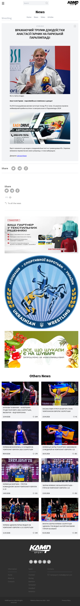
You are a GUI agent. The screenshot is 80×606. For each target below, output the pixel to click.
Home (29, 17)
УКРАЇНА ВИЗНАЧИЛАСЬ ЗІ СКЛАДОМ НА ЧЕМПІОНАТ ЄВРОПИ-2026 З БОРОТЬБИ (18, 448)
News (36, 17)
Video (43, 17)
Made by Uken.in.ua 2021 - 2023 (40, 600)
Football (32, 575)
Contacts (11, 581)
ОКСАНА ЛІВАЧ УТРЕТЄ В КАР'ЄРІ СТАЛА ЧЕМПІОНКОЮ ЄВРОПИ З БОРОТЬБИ (57, 410)
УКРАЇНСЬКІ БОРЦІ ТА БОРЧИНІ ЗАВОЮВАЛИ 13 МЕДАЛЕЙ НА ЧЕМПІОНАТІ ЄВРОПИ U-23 (59, 448)
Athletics (32, 591)
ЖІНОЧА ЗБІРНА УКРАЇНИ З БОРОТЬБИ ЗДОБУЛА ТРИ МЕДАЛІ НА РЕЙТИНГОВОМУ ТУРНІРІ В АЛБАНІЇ (58, 526)
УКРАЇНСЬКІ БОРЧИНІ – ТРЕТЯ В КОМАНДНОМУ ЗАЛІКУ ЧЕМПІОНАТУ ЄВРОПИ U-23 (20, 486)
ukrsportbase (22, 156)
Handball (32, 588)
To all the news (14, 203)
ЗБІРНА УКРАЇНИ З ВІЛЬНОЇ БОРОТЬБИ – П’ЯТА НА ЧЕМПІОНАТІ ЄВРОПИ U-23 (57, 486)
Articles (50, 17)
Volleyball (32, 585)
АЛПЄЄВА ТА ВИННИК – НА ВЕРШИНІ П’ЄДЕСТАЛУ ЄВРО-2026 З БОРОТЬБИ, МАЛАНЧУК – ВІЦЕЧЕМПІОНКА (17, 410)
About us (11, 578)
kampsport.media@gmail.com (61, 575)
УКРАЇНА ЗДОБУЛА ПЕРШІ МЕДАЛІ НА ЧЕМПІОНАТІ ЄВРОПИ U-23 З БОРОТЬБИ (18, 526)
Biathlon (32, 581)
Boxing (31, 578)
